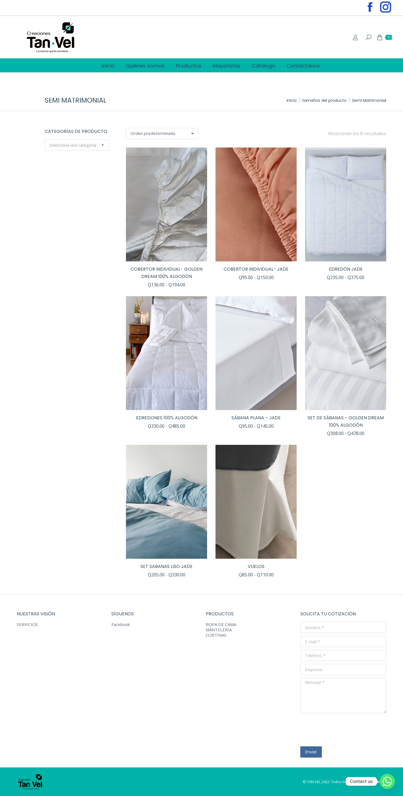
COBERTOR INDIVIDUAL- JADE (256, 269)
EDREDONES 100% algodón (166, 418)
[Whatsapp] (387, 781)
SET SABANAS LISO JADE (166, 566)
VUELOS (256, 566)
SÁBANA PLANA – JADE (256, 418)
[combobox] (77, 145)
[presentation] (342, 730)
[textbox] (72, 145)
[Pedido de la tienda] (162, 133)
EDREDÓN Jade (346, 269)
